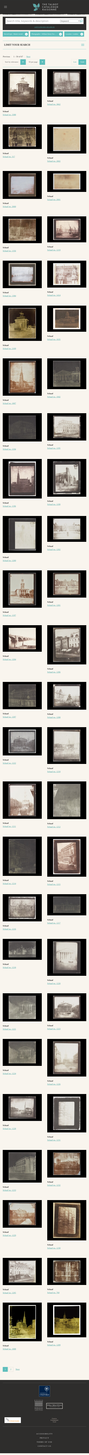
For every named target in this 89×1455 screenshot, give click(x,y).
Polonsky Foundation (13, 1422)
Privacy (44, 1440)
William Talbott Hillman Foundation (54, 1407)
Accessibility (44, 1436)
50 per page (37, 62)
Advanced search (44, 27)
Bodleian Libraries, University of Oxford (39, 1405)
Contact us (44, 1448)
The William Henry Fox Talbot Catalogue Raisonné (44, 7)
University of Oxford (44, 1391)
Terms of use (44, 1444)
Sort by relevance (15, 62)
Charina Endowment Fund (54, 1422)
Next (28, 56)
